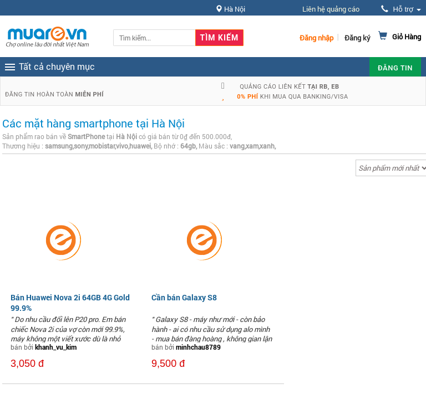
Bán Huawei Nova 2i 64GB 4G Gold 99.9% (70, 302)
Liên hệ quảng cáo (330, 9)
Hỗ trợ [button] (401, 9)
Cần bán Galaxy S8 (184, 297)
